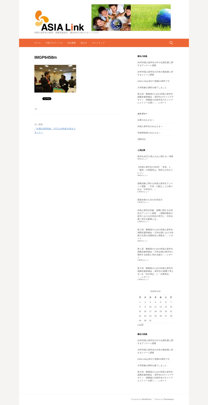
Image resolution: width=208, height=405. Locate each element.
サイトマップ (98, 43)
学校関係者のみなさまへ (148, 133)
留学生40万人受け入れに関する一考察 (155, 156)
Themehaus (168, 399)
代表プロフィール (54, 43)
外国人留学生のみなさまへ (149, 126)
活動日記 (141, 139)
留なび (84, 43)
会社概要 (71, 43)
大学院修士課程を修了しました (152, 87)
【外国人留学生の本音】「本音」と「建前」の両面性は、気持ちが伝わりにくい (155, 170)
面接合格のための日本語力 (149, 199)
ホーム (37, 43)
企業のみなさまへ (145, 120)
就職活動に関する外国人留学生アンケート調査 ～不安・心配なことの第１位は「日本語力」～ (155, 186)
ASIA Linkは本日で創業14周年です (153, 81)
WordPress (146, 399)
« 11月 (140, 324)
